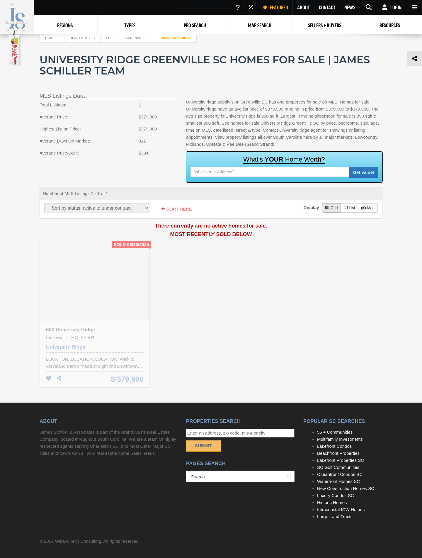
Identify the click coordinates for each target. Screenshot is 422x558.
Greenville (135, 38)
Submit (203, 445)
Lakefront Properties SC (340, 460)
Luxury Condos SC (335, 495)
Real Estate (80, 38)
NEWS (349, 7)
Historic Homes (332, 502)
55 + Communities (335, 432)
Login (391, 7)
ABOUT (303, 7)
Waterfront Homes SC (338, 481)
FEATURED (275, 7)
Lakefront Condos (334, 446)
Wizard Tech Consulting (78, 541)
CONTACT (327, 7)
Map (368, 208)
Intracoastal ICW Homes (341, 509)
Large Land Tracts (335, 516)
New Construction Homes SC (345, 488)
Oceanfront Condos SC (340, 474)
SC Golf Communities (338, 467)
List (349, 208)
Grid (331, 208)
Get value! (363, 172)
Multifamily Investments (340, 439)
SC (108, 38)
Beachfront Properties (338, 453)
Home (50, 38)
